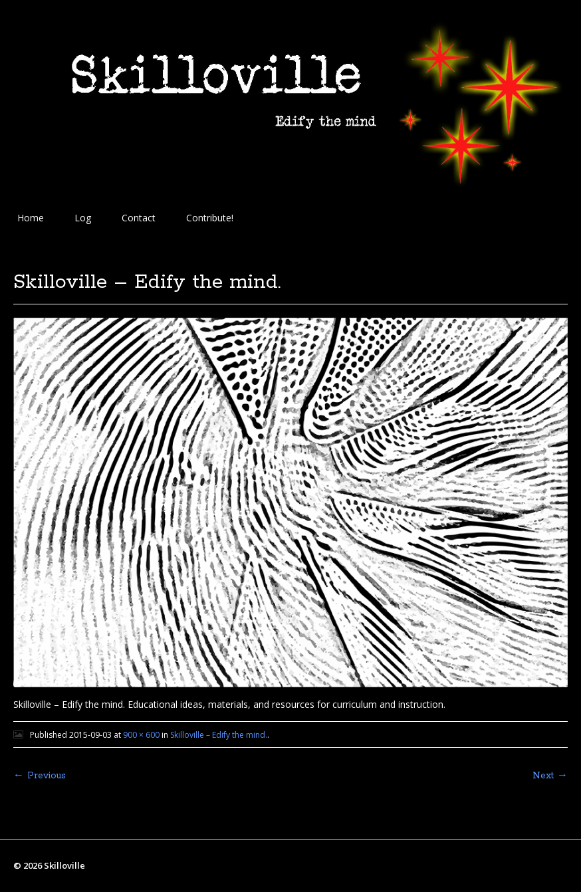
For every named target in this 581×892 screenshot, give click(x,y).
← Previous (39, 776)
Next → (550, 776)
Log (82, 217)
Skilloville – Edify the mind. (218, 734)
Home (30, 217)
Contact (139, 217)
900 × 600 (141, 734)
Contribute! (209, 217)
